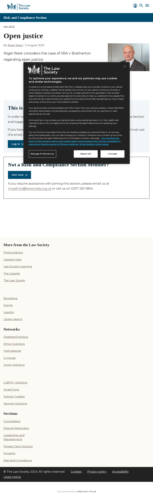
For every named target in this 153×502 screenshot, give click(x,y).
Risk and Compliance (18, 460)
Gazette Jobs (12, 259)
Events (8, 305)
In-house (10, 358)
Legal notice (12, 477)
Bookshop (11, 298)
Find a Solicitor (13, 252)
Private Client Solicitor (18, 446)
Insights (9, 312)
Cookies (76, 471)
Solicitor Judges (14, 396)
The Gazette (12, 273)
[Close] (125, 66)
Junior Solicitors (14, 364)
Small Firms (11, 389)
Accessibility (120, 471)
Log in (15, 144)
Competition (12, 421)
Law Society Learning (18, 266)
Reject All (85, 154)
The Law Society (14, 280)
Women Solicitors (15, 403)
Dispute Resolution (16, 428)
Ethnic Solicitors (14, 344)
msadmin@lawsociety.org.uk (29, 188)
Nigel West (15, 45)
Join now (18, 174)
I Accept (112, 154)
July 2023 (9, 26)
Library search (13, 319)
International (12, 350)
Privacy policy (97, 471)
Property (9, 453)
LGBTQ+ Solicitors (15, 382)
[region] (76, 113)
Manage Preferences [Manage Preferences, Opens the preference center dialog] (42, 154)
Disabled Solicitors (16, 337)
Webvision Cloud (86, 491)
